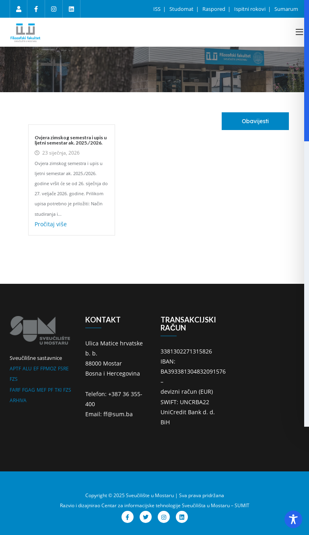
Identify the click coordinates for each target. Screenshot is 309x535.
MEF (41, 389)
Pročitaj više (51, 224)
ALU (27, 368)
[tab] (255, 121)
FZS (14, 379)
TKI (58, 389)
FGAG (28, 389)
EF (36, 368)
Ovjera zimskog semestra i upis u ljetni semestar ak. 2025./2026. (71, 140)
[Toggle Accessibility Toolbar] (293, 519)
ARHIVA (18, 400)
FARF (15, 389)
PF (50, 389)
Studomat (182, 8)
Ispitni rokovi (250, 8)
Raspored (214, 8)
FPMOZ (48, 368)
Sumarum (286, 8)
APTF (15, 368)
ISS (157, 8)
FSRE (63, 368)
